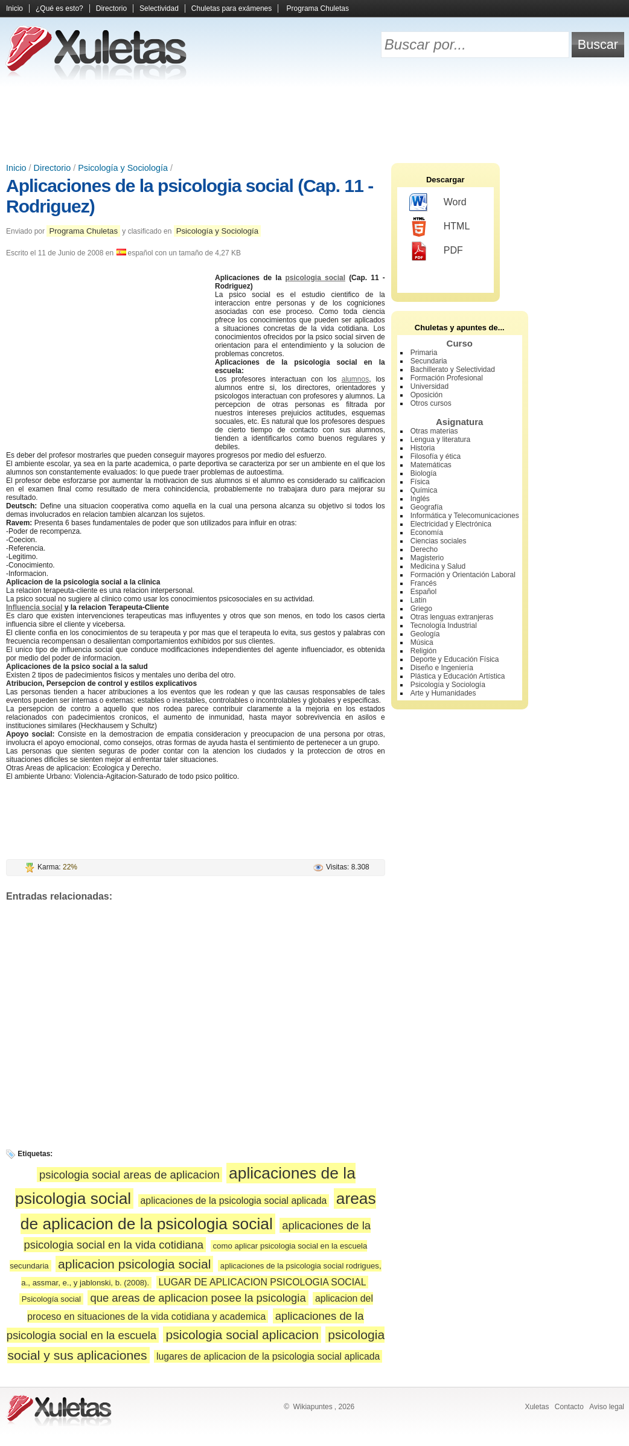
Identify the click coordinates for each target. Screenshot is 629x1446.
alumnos (355, 379)
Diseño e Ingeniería (441, 668)
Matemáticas (431, 465)
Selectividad (159, 8)
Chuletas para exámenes (231, 8)
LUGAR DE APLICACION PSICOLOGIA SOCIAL (262, 1282)
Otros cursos (431, 403)
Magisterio (427, 558)
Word (438, 203)
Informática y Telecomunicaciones (464, 515)
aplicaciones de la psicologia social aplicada (234, 1200)
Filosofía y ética (435, 456)
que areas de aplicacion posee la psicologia (197, 1297)
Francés (423, 583)
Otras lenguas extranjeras (451, 617)
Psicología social (51, 1299)
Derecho (424, 549)
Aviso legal (606, 1407)
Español (423, 591)
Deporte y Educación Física (454, 659)
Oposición (426, 395)
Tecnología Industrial (443, 625)
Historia (422, 448)
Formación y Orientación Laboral (463, 575)
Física (420, 482)
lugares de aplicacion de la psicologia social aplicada (268, 1356)
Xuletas (537, 1407)
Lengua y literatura (440, 439)
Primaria (424, 352)
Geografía (426, 507)
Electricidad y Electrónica (450, 524)
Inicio (14, 8)
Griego (421, 608)
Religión (423, 651)
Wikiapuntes (312, 1407)
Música (421, 642)
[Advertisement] (314, 121)
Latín (418, 600)
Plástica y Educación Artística (457, 676)
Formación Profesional (446, 378)
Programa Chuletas (318, 8)
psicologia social (315, 278)
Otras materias (434, 431)
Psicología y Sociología (123, 168)
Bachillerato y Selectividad (452, 369)
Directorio (111, 8)
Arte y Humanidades (443, 693)
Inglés (420, 498)
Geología (425, 634)
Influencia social (34, 607)
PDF (436, 251)
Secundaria (428, 361)
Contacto (569, 1407)
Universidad (429, 386)
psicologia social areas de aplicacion (129, 1174)
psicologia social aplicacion (241, 1335)
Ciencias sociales (438, 541)
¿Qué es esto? (59, 8)
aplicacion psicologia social (134, 1264)
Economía (426, 532)
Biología (423, 473)
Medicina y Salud (437, 566)
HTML (439, 227)
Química (424, 490)
